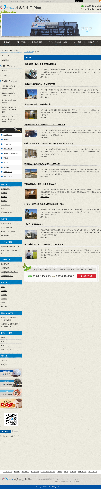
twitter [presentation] (5, 432)
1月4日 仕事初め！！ (33, 224)
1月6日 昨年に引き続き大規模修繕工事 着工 (44, 204)
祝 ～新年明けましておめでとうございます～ (44, 244)
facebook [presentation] (16, 432)
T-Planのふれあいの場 (57, 43)
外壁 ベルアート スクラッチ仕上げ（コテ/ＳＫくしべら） (9, 119)
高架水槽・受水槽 (6, 213)
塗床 (2, 209)
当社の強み (21, 43)
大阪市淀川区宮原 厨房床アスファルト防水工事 (9, 109)
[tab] (5, 432)
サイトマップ (8, 176)
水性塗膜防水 (5, 235)
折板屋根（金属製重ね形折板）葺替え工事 (9, 325)
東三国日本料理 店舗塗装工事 (9, 101)
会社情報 (77, 43)
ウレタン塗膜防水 (6, 227)
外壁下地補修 (5, 268)
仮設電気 (4, 295)
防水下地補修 (5, 264)
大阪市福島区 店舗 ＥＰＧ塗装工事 (40, 184)
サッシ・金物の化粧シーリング (10, 252)
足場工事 (4, 291)
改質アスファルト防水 (8, 231)
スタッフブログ (7, 55)
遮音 (2, 345)
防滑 (2, 341)
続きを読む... (45, 77)
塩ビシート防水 (6, 224)
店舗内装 (4, 364)
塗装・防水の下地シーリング (10, 246)
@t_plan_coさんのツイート (9, 436)
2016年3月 (5, 71)
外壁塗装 (4, 193)
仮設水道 (4, 299)
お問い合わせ (93, 43)
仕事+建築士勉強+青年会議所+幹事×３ (8, 87)
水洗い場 (4, 307)
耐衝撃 (3, 337)
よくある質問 (37, 43)
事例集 (6, 158)
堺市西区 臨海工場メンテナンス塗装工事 (42, 164)
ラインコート (5, 205)
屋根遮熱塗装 (5, 189)
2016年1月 (5, 75)
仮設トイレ (4, 303)
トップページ (8, 135)
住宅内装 (4, 360)
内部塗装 (4, 197)
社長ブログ (5, 60)
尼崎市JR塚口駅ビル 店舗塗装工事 (9, 94)
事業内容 (7, 43)
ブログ (6, 162)
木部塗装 (4, 201)
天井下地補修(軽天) (7, 276)
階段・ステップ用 (6, 349)
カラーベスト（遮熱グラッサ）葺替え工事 (9, 319)
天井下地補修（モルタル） (9, 272)
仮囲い (3, 287)
